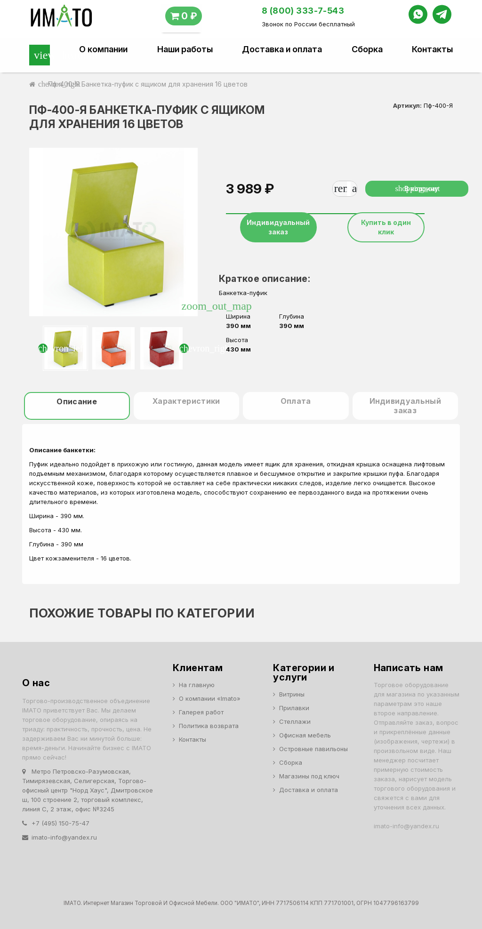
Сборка (367, 49)
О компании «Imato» (210, 698)
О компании (103, 49)
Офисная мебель (305, 735)
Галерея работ (201, 712)
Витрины (292, 694)
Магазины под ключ (309, 776)
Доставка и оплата (282, 49)
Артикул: (407, 105)
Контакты (432, 49)
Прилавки (294, 708)
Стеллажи (295, 721)
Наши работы (185, 49)
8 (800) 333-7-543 (303, 11)
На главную (197, 685)
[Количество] (349, 188)
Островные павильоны (313, 749)
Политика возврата (209, 725)
